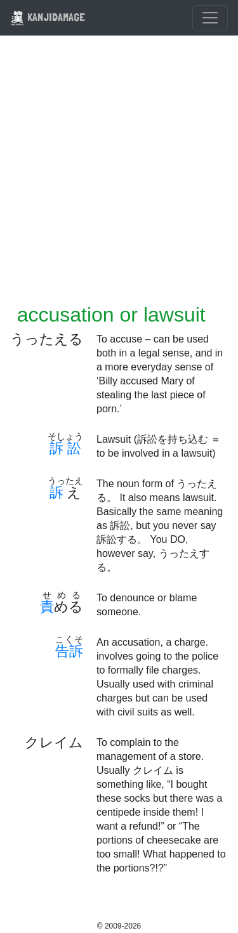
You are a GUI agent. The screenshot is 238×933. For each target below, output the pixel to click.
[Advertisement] (119, 177)
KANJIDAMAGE (47, 16)
